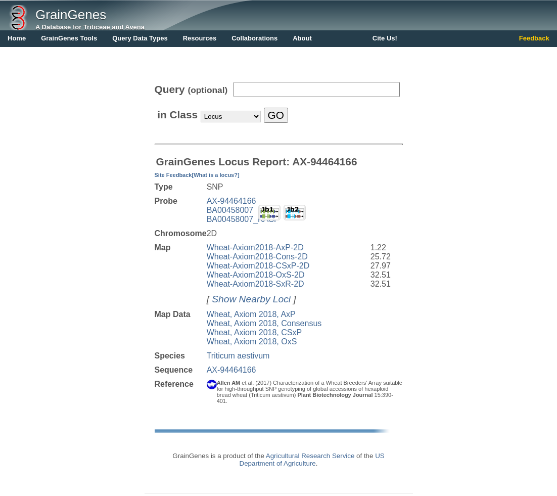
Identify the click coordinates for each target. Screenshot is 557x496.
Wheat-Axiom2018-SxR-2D (255, 284)
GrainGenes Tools (69, 38)
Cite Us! (385, 38)
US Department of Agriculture (312, 459)
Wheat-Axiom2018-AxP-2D (255, 247)
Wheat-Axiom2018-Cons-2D (257, 256)
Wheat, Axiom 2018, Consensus (264, 323)
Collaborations (254, 38)
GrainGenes (70, 14)
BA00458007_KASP (243, 219)
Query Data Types (140, 38)
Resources (199, 38)
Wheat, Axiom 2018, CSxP (254, 332)
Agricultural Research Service (310, 456)
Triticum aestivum (238, 355)
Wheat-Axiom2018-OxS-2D (256, 274)
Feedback (534, 38)
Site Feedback (173, 175)
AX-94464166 (231, 201)
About (302, 38)
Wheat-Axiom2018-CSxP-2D (258, 265)
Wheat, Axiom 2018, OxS (252, 341)
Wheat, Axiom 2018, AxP (251, 314)
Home (17, 38)
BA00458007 (230, 210)
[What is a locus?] (215, 175)
